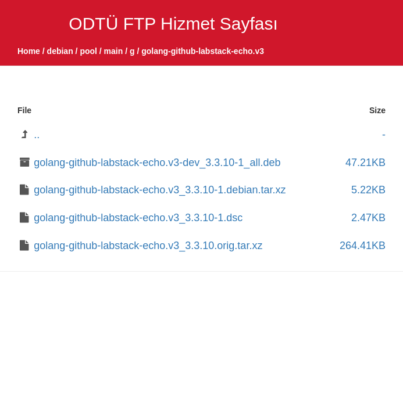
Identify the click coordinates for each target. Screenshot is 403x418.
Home (28, 51)
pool (88, 51)
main (113, 51)
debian (60, 51)
